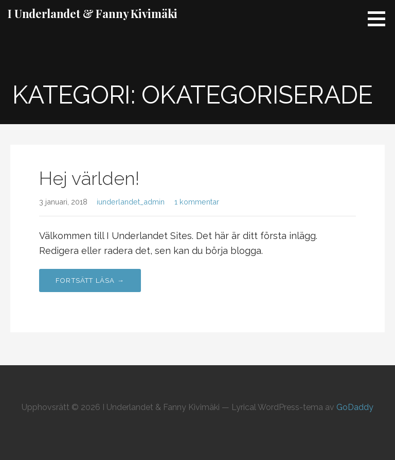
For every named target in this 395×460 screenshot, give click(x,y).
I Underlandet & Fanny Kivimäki (92, 13)
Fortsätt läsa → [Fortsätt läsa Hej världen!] (90, 280)
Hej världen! (89, 178)
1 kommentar (196, 201)
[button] (380, 18)
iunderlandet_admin (131, 201)
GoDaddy (354, 407)
